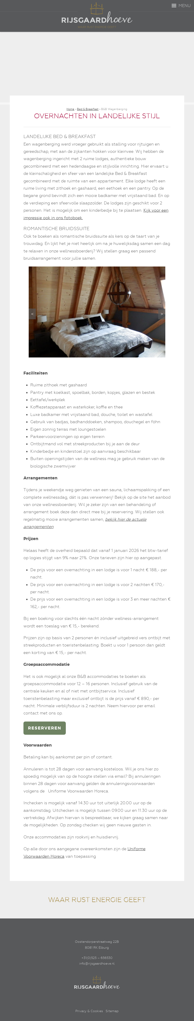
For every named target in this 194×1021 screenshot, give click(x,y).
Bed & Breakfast (87, 109)
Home (70, 109)
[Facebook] (87, 997)
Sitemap (112, 1011)
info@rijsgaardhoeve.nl (97, 963)
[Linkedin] (97, 997)
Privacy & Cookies (89, 1011)
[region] (97, 312)
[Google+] (107, 997)
